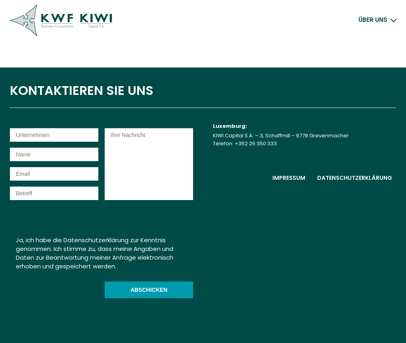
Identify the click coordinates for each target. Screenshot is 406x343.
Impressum (288, 178)
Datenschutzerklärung (354, 178)
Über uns (372, 19)
